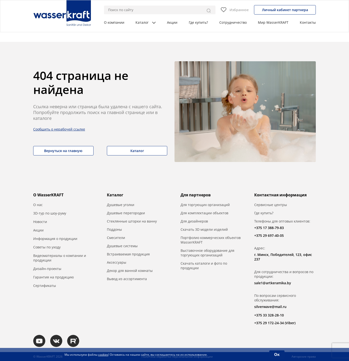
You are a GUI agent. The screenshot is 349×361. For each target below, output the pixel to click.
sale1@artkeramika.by (272, 283)
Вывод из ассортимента (127, 279)
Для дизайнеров (194, 221)
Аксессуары (116, 262)
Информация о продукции (55, 238)
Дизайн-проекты (47, 268)
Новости (40, 221)
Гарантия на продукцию (53, 277)
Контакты (308, 22)
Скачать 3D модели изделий (204, 229)
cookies (103, 355)
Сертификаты (44, 285)
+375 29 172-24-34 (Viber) (274, 323)
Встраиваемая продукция (128, 254)
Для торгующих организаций (205, 204)
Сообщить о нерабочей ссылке (59, 129)
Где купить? (198, 22)
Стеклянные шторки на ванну (132, 221)
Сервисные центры (270, 204)
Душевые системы (122, 246)
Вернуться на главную (63, 150)
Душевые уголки (120, 204)
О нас (38, 204)
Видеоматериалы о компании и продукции (59, 257)
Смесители (116, 237)
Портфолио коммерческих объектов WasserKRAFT (211, 240)
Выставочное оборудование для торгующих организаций (207, 252)
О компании (114, 22)
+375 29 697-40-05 (269, 235)
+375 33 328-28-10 (269, 315)
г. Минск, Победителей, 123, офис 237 (283, 256)
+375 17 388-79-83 (269, 227)
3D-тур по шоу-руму (49, 213)
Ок (277, 354)
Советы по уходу (47, 247)
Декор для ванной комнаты (130, 270)
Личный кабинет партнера (285, 10)
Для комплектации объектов (204, 213)
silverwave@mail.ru (270, 306)
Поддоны (114, 229)
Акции (172, 22)
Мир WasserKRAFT (273, 22)
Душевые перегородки (126, 213)
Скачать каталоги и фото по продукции (204, 265)
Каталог (145, 22)
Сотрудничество (233, 22)
